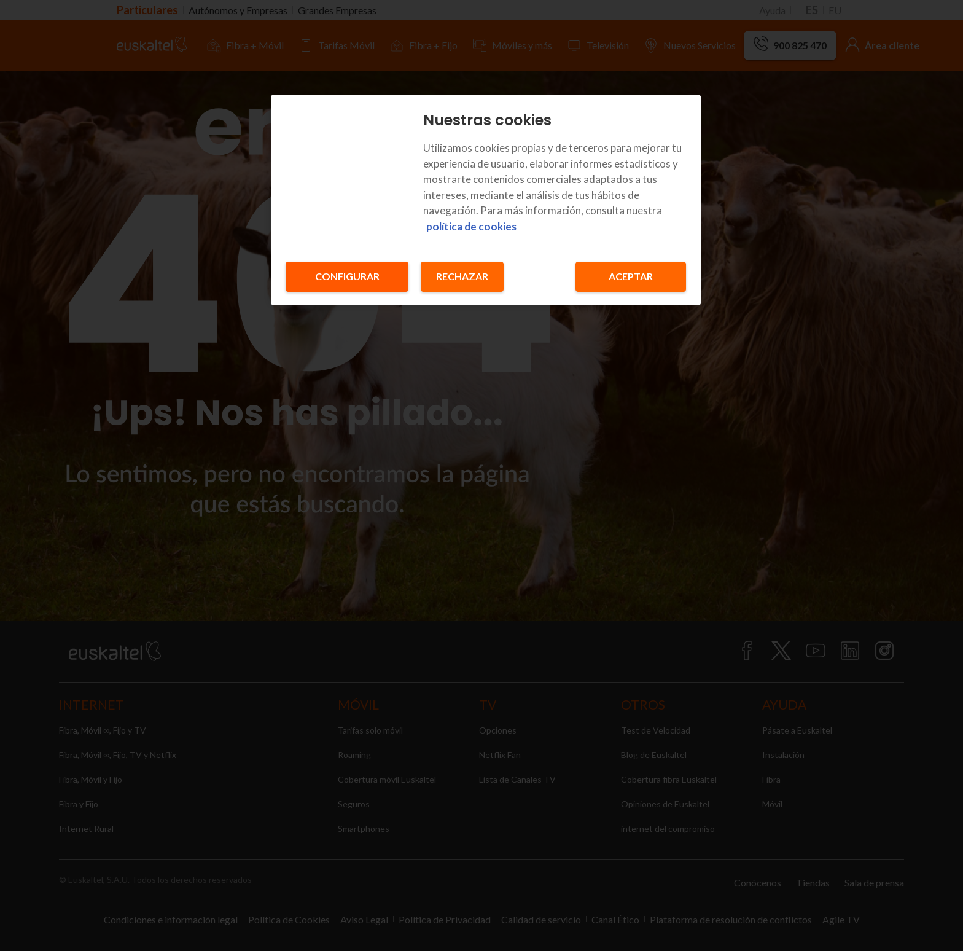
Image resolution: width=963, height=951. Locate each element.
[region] (486, 200)
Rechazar (462, 276)
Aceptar (631, 276)
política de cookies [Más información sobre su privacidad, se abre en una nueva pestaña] (471, 226)
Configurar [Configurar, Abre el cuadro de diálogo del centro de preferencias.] (347, 276)
